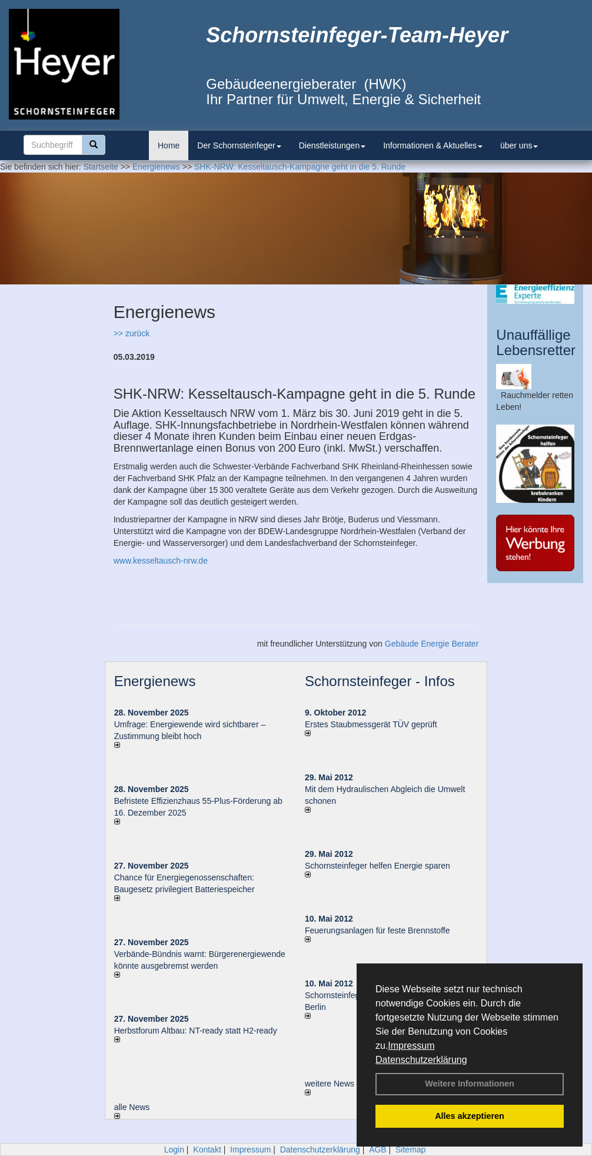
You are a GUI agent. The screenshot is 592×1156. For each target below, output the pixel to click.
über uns (519, 145)
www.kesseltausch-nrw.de (161, 560)
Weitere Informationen (469, 1083)
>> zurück (131, 333)
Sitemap (410, 1149)
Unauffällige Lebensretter (536, 342)
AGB (378, 1149)
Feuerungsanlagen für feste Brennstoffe (377, 930)
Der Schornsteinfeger (239, 145)
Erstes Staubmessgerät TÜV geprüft (371, 724)
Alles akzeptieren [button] (469, 1116)
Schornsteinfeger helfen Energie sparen (377, 865)
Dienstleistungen (332, 145)
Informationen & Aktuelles (433, 145)
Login (174, 1149)
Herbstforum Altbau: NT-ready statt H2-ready (195, 1030)
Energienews (155, 681)
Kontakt (207, 1149)
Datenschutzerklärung (421, 1060)
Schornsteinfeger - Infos (380, 681)
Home (168, 145)
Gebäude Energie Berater (432, 643)
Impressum (411, 1046)
